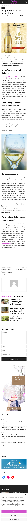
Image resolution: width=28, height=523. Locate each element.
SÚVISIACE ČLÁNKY (6, 296)
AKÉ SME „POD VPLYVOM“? (9, 418)
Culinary (7, 5)
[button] (26, 495)
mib (5, 15)
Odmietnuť (14, 515)
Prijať (14, 511)
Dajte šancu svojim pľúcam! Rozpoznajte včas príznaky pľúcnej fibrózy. (6, 272)
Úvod (2, 5)
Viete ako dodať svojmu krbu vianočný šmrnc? (21, 270)
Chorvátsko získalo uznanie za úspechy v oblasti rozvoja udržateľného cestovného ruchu (13, 436)
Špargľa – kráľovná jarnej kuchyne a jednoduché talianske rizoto (17, 318)
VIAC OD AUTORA (18, 296)
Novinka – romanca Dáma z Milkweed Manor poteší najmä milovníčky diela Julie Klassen (13, 429)
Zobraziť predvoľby (14, 519)
